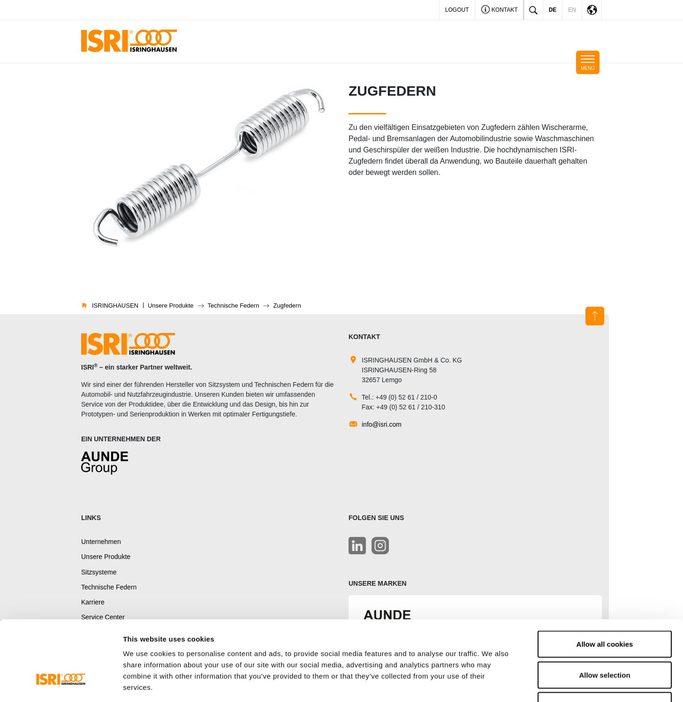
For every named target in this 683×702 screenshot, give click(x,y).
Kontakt (499, 10)
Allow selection (604, 610)
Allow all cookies (605, 579)
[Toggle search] (533, 10)
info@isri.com (382, 424)
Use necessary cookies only (605, 640)
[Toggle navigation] (588, 62)
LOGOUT (457, 10)
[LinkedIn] (357, 545)
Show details (492, 683)
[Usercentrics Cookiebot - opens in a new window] (61, 684)
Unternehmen (101, 541)
